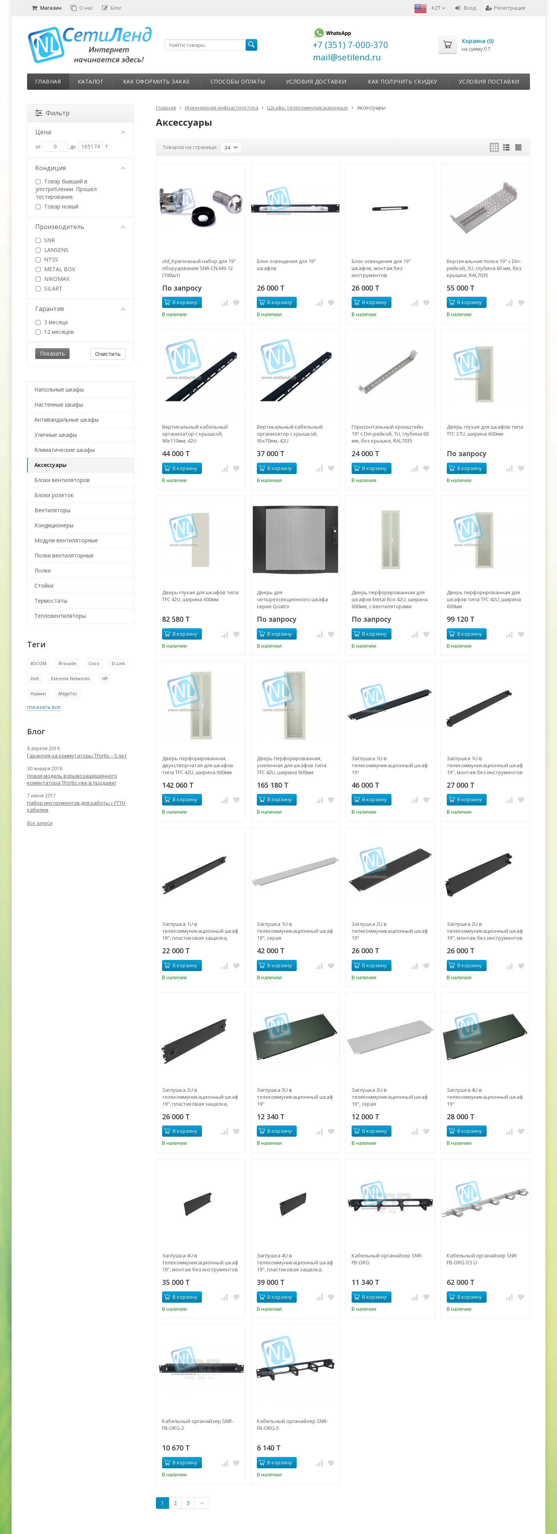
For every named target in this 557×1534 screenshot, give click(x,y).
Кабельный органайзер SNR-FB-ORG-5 (292, 1424)
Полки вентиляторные (64, 555)
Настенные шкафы (58, 404)
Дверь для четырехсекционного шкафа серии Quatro (292, 599)
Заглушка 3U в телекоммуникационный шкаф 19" (295, 1096)
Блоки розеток (53, 495)
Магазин (47, 7)
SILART (49, 288)
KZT (439, 7)
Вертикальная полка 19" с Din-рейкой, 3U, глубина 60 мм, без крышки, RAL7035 (484, 268)
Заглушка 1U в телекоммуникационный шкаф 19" (390, 765)
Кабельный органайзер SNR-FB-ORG (387, 1259)
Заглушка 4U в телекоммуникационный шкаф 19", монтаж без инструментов (200, 1262)
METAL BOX (55, 269)
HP (105, 678)
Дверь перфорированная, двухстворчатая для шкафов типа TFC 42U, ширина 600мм (197, 765)
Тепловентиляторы (60, 615)
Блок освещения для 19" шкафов (286, 265)
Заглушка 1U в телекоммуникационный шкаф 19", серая (295, 930)
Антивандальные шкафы (66, 419)
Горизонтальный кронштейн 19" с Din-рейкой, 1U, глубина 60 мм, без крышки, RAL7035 (390, 433)
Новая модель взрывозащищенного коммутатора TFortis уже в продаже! (72, 779)
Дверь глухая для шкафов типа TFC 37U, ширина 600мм (485, 430)
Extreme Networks (70, 678)
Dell (35, 678)
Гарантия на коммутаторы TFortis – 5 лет (77, 755)
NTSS (47, 259)
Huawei (38, 693)
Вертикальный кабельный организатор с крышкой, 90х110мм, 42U (195, 433)
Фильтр (52, 113)
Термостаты (50, 600)
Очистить (108, 353)
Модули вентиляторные (66, 540)
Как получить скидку (402, 81)
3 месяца (52, 322)
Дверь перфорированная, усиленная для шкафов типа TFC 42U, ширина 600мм (291, 765)
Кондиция (80, 168)
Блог (111, 7)
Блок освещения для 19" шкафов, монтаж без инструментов (381, 268)
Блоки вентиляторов (62, 480)
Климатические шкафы (64, 449)
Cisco (94, 663)
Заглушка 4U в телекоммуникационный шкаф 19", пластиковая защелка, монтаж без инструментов (295, 1262)
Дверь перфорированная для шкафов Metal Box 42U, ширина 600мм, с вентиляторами (390, 599)
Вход (465, 7)
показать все (43, 706)
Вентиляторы (52, 510)
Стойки (43, 585)
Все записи (40, 823)
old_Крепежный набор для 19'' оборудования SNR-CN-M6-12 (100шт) (199, 268)
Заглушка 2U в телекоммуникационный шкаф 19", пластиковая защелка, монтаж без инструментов (200, 1096)
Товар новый (57, 206)
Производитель (80, 227)
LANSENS (52, 249)
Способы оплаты (237, 81)
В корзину (180, 302)
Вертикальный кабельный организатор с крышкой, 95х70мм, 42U (290, 433)
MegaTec (67, 693)
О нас (82, 7)
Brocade (67, 663)
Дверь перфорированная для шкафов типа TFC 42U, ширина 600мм (484, 599)
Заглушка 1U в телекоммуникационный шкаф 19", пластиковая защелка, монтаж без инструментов (200, 930)
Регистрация (505, 7)
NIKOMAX (52, 278)
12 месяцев (55, 331)
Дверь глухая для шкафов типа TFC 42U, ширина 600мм (200, 596)
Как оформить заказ (156, 81)
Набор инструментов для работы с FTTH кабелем (76, 806)
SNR (45, 240)
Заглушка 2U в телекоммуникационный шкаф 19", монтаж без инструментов (485, 930)
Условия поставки (489, 81)
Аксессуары (50, 465)
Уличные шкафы (55, 434)
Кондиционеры (53, 525)
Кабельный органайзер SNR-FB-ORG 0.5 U (482, 1259)
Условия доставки (316, 81)
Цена (80, 132)
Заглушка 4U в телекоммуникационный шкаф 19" (485, 1096)
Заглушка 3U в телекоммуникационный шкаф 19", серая (390, 1096)
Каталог (91, 81)
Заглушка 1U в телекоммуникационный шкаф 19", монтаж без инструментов (485, 765)
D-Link (118, 663)
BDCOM (38, 663)
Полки (42, 570)
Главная (48, 81)
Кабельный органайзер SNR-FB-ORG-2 (197, 1424)
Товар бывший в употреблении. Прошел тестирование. (66, 189)
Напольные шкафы (59, 389)
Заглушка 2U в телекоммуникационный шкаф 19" (390, 930)
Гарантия (80, 309)
